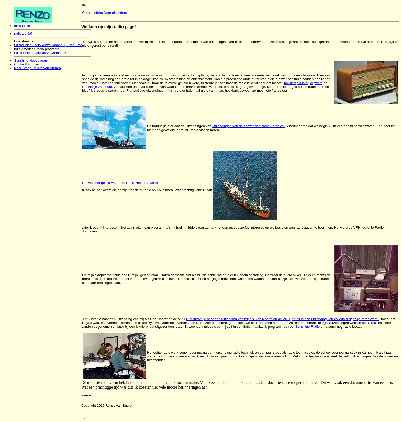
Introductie (22, 26)
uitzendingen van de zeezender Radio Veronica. (248, 126)
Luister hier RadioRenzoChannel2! (40, 53)
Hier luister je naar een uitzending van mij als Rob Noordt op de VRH (238, 319)
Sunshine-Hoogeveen (30, 60)
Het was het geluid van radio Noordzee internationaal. (122, 183)
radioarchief (23, 34)
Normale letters (115, 13)
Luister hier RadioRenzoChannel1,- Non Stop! (48, 45)
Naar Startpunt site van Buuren (37, 68)
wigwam (316, 83)
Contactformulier (26, 64)
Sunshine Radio (308, 327)
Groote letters (92, 13)
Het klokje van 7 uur (97, 87)
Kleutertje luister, (296, 83)
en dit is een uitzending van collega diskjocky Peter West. (335, 319)
